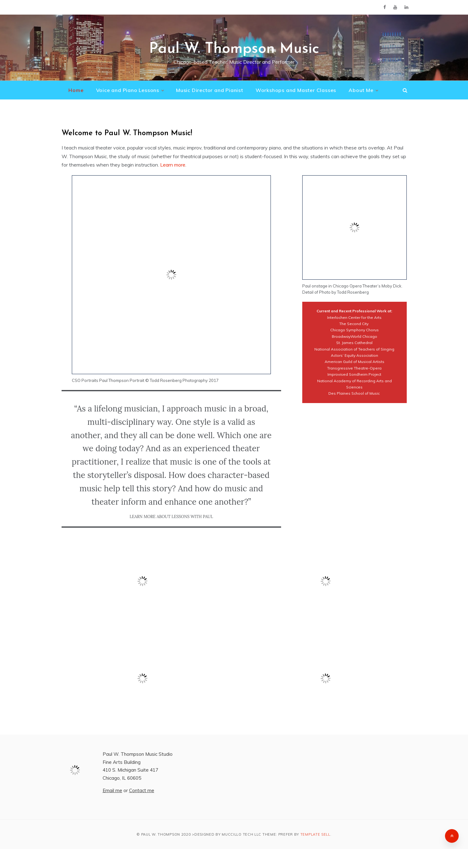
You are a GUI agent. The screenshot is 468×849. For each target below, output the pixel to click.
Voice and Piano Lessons (130, 90)
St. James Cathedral (354, 342)
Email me (112, 790)
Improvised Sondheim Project (354, 374)
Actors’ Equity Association (354, 355)
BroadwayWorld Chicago (354, 336)
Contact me (141, 790)
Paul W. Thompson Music (234, 49)
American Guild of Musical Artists (354, 361)
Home (75, 90)
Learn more (172, 165)
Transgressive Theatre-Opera (354, 368)
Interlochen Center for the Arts (354, 317)
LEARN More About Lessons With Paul (171, 516)
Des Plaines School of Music (354, 393)
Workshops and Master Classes (296, 90)
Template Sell (315, 834)
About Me (363, 90)
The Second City (354, 323)
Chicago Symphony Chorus (354, 330)
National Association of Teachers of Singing (354, 349)
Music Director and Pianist (209, 90)
